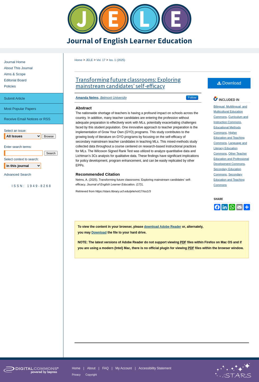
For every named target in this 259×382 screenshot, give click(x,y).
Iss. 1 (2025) (117, 60)
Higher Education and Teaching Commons (229, 138)
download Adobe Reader (162, 227)
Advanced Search (17, 174)
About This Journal (18, 68)
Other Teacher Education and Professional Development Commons (231, 159)
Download (229, 83)
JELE (89, 60)
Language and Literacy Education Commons (230, 148)
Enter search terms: (18, 147)
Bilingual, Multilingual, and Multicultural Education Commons (230, 112)
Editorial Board (15, 80)
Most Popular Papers (20, 109)
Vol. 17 (100, 60)
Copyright (91, 374)
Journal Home (14, 62)
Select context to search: (21, 159)
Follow (192, 97)
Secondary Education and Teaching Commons (229, 180)
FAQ (105, 368)
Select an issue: (15, 131)
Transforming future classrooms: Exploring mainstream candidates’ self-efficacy (128, 83)
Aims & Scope (15, 74)
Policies (10, 86)
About (91, 368)
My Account (124, 368)
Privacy (76, 374)
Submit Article (14, 98)
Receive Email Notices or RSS (27, 119)
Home (78, 60)
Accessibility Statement (155, 368)
